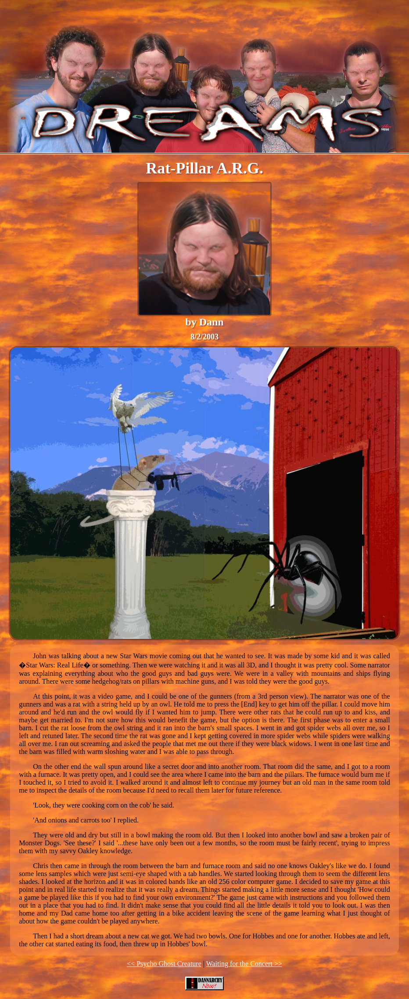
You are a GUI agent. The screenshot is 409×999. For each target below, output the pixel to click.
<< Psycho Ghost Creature (164, 963)
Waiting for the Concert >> (244, 963)
